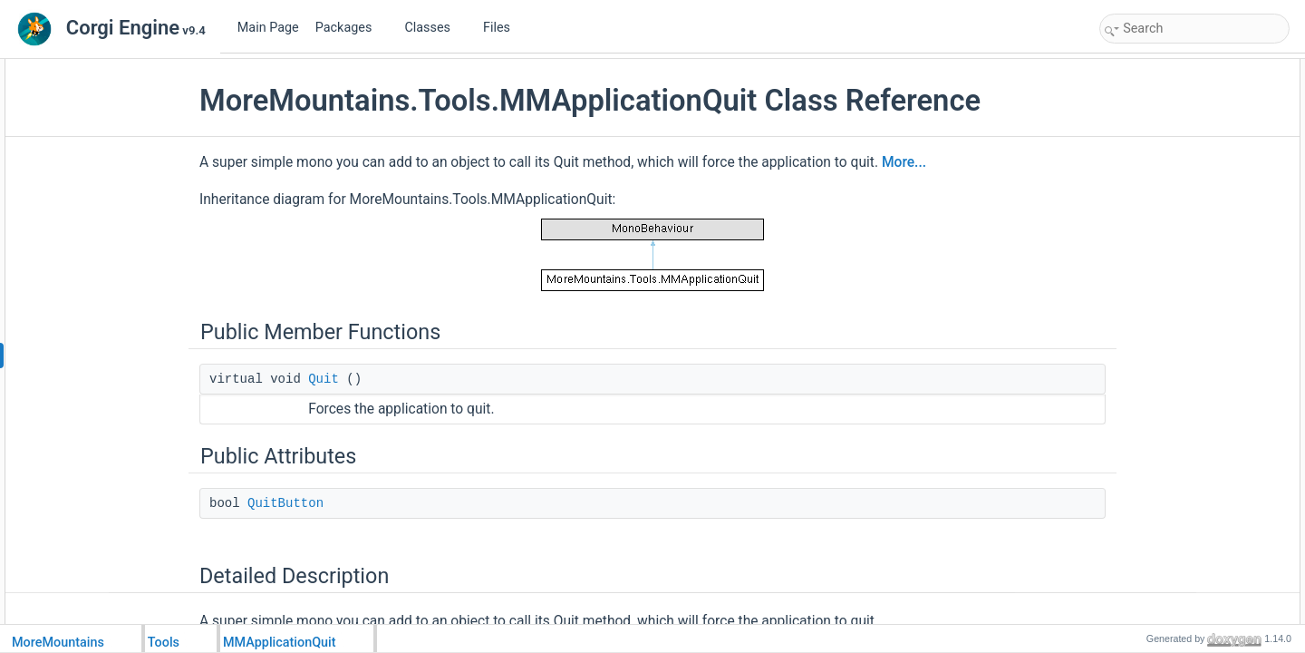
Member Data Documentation (1176, 208)
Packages (350, 27)
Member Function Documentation (1185, 168)
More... (945, 162)
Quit (365, 379)
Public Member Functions (1166, 69)
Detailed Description (1153, 148)
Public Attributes (1144, 108)
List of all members (1150, 248)
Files (503, 27)
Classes (434, 27)
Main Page (268, 27)
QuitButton (327, 503)
